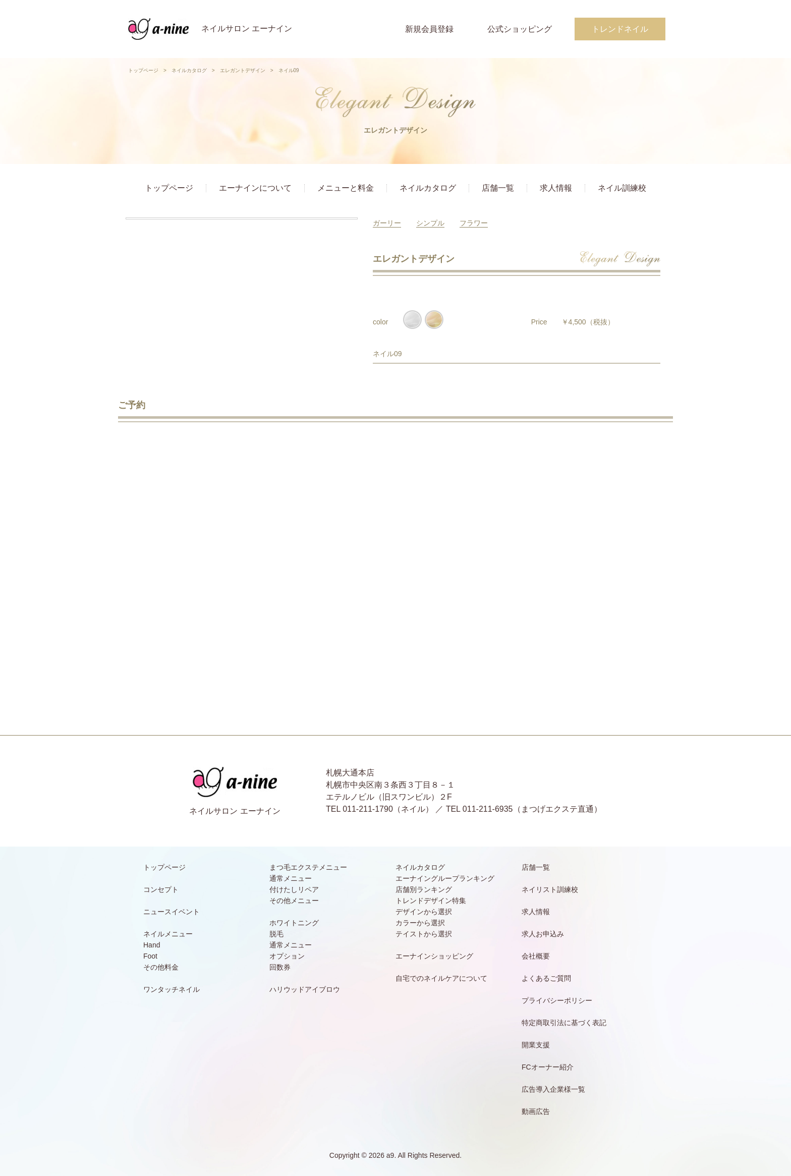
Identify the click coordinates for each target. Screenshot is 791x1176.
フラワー (474, 223)
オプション (287, 956)
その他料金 (161, 967)
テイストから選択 (424, 934)
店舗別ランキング (424, 889)
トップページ (143, 70)
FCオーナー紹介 (548, 1067)
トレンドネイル (620, 29)
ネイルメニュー (168, 934)
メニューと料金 (345, 188)
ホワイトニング (294, 923)
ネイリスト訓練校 (550, 889)
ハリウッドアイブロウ (304, 989)
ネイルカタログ (189, 70)
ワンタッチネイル (171, 989)
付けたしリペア (294, 889)
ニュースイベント (171, 912)
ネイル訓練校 (622, 188)
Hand (151, 945)
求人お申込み (543, 934)
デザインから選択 (424, 912)
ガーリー (387, 223)
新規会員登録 (429, 29)
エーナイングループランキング (445, 878)
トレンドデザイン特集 (431, 901)
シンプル (430, 223)
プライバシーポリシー (557, 1000)
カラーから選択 (420, 923)
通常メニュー (290, 878)
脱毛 (276, 934)
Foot (150, 956)
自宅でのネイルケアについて (441, 978)
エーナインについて (255, 188)
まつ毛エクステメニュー (308, 867)
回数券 (280, 967)
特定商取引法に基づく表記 (564, 1023)
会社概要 (536, 956)
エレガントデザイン (242, 70)
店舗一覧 (498, 188)
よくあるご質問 (546, 978)
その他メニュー (294, 901)
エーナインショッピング (434, 956)
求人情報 (556, 188)
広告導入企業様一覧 (553, 1089)
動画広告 (536, 1111)
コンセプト (161, 889)
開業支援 (536, 1045)
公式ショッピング (519, 29)
